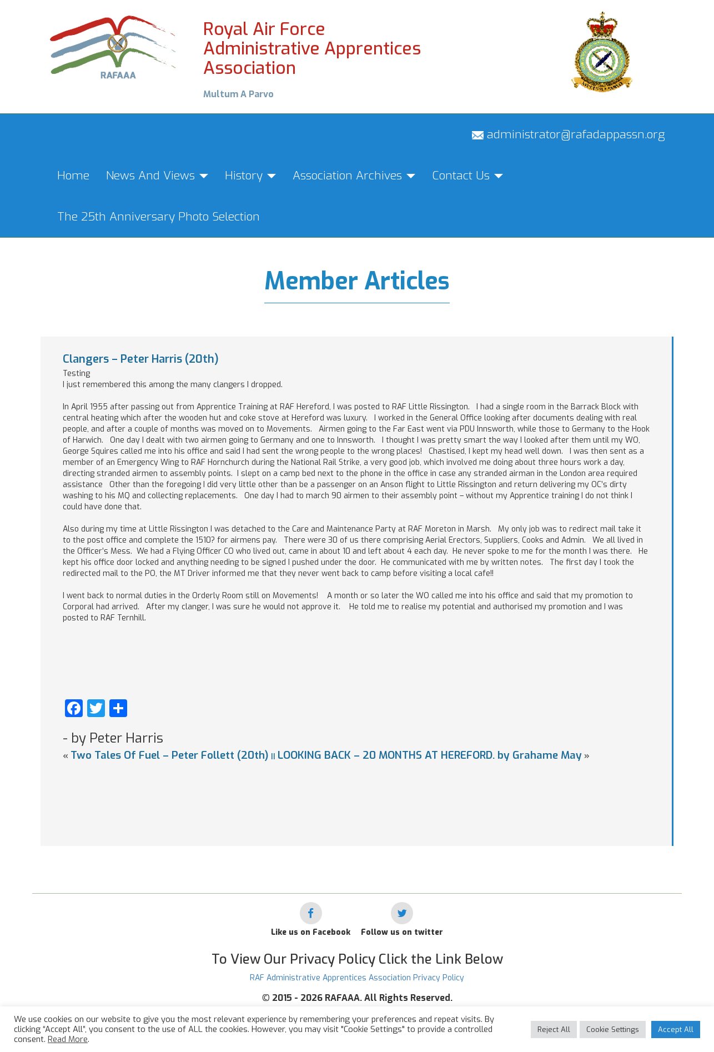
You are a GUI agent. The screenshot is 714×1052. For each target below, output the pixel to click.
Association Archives (354, 175)
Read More (68, 1039)
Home (73, 175)
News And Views (157, 175)
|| (273, 756)
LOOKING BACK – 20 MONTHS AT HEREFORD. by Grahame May (430, 755)
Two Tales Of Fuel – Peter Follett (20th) (170, 755)
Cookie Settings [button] (612, 1029)
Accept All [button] (675, 1029)
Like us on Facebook (310, 932)
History (250, 175)
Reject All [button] (553, 1029)
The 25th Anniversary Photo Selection (158, 216)
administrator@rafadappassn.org (568, 134)
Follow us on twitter (402, 932)
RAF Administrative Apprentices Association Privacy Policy (357, 978)
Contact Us (467, 175)
